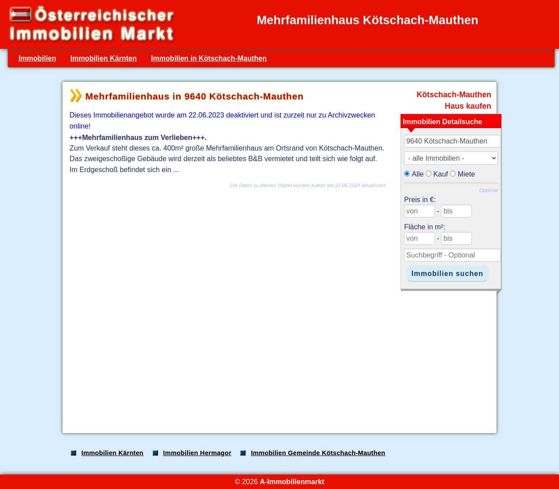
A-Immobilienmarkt (292, 481)
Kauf (441, 174)
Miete (466, 174)
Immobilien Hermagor (197, 452)
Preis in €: (420, 199)
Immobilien (37, 58)
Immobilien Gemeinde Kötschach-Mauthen (318, 452)
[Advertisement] (279, 357)
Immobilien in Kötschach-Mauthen (209, 58)
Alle (418, 174)
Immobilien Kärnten (103, 58)
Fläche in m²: (424, 227)
